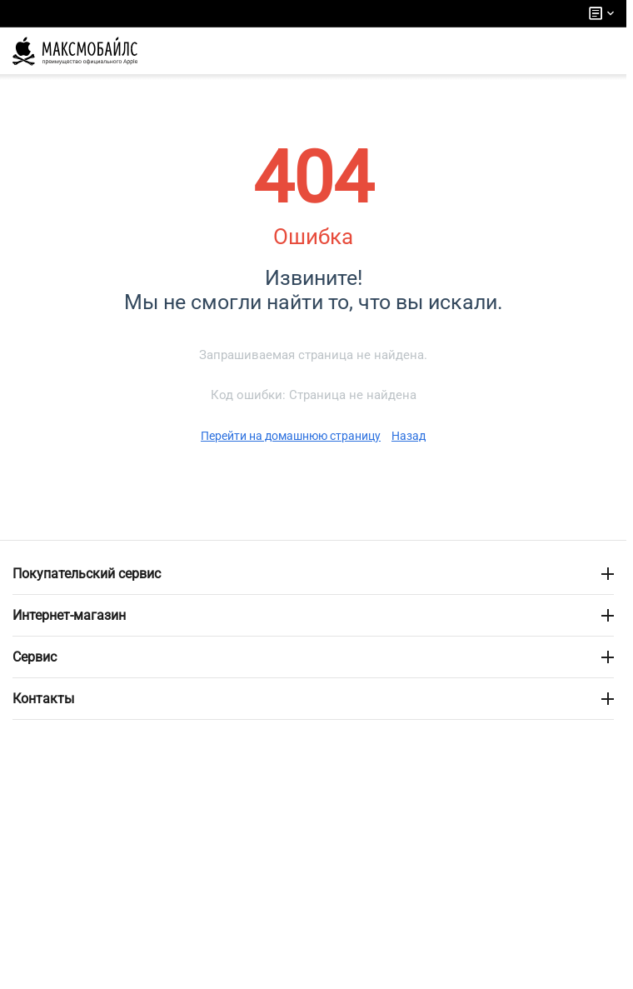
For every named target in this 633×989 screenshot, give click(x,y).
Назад (408, 435)
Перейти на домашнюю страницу (291, 435)
